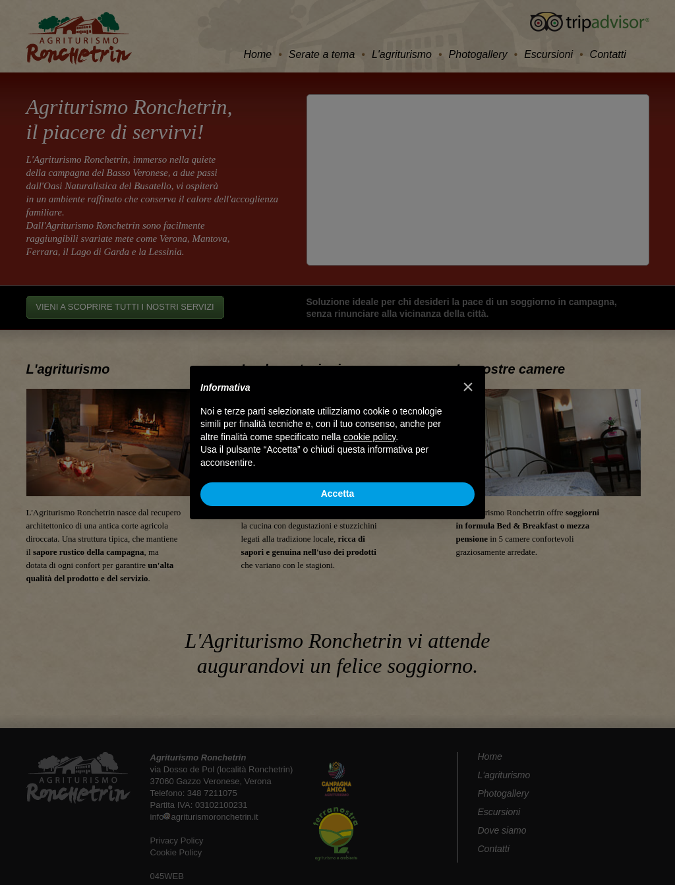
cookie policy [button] (369, 437)
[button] (468, 386)
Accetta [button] (338, 493)
